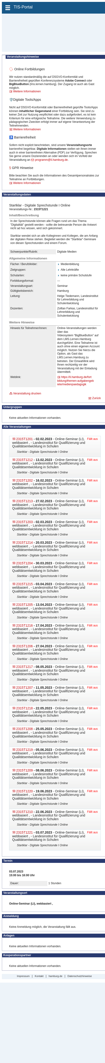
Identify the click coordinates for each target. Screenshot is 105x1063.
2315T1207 (24, 687)
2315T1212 (24, 460)
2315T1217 (24, 667)
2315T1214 (24, 542)
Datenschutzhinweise (80, 976)
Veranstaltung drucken (27, 393)
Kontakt (39, 976)
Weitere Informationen (27, 91)
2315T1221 (24, 832)
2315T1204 (24, 563)
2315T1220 (24, 791)
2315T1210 (24, 812)
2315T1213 (24, 501)
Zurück (96, 398)
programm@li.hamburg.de (51, 159)
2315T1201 (24, 439)
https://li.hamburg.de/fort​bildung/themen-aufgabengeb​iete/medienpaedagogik (75, 380)
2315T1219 (24, 750)
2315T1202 (24, 480)
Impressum (23, 976)
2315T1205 (24, 604)
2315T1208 (24, 729)
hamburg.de (55, 976)
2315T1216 (24, 625)
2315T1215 (24, 584)
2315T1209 (24, 770)
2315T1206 (24, 646)
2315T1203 (24, 522)
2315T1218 (24, 708)
